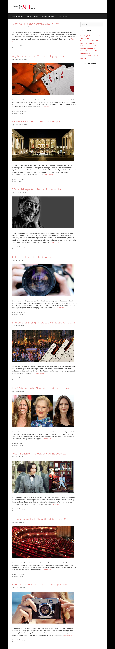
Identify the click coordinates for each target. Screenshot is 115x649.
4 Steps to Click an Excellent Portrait (32, 257)
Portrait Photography (16, 16)
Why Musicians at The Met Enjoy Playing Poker (38, 56)
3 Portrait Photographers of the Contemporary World (42, 584)
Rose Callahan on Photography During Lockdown (39, 453)
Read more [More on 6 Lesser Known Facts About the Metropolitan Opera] (47, 570)
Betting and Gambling (48, 16)
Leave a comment (19, 48)
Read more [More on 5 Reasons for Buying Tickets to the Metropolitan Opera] (40, 373)
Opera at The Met (32, 16)
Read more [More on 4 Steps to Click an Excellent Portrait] (61, 308)
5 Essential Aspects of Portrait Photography (36, 189)
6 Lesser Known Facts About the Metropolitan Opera (41, 519)
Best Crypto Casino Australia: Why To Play (35, 23)
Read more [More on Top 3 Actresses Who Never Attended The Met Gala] (47, 439)
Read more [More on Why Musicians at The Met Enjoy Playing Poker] (46, 107)
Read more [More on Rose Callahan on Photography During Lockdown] (57, 504)
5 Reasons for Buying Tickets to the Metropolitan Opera (43, 322)
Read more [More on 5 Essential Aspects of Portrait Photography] (55, 242)
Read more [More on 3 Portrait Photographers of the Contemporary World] (68, 635)
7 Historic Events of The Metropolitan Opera (37, 121)
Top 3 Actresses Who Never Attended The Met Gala (41, 388)
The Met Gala (63, 16)
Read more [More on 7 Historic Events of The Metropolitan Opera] (49, 174)
